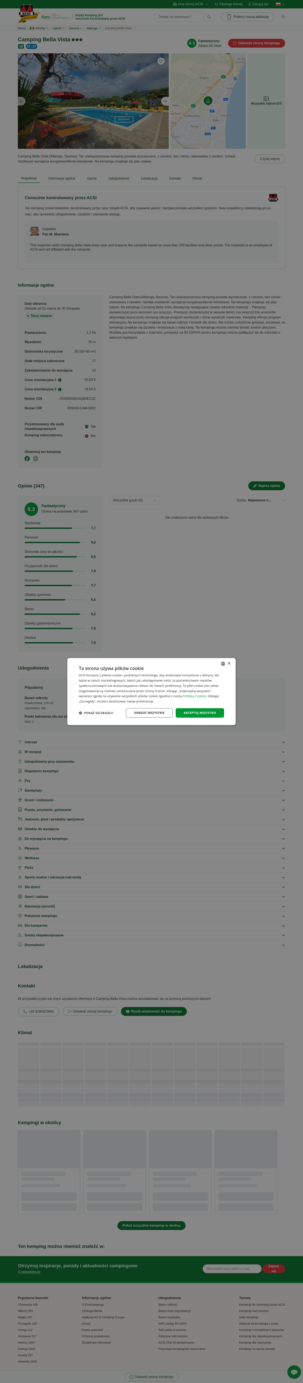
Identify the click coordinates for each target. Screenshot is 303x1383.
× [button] (228, 663)
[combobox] (223, 664)
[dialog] (151, 691)
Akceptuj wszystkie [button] (200, 713)
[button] (96, 713)
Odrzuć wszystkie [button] (149, 713)
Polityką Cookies (194, 696)
